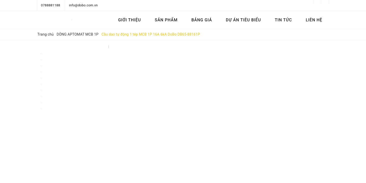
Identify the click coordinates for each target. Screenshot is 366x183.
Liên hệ (314, 20)
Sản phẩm (166, 20)
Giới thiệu (129, 20)
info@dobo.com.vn (83, 5)
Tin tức (283, 20)
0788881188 (50, 5)
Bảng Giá (201, 20)
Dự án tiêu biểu (243, 20)
